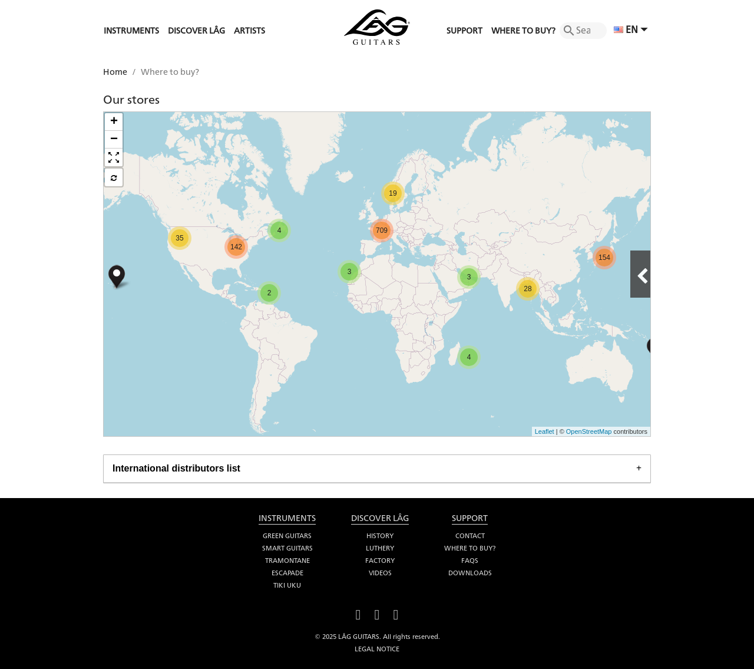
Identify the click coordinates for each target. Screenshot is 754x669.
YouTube (377, 613)
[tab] (377, 469)
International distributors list (176, 468)
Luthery (380, 548)
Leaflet (544, 431)
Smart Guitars (287, 548)
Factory (380, 560)
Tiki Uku (287, 585)
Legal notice (377, 649)
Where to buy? (469, 548)
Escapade (287, 573)
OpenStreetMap (589, 431)
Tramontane (287, 560)
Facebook (358, 613)
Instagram (396, 613)
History (379, 536)
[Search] (583, 30)
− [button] (114, 140)
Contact (470, 536)
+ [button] (114, 122)
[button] (114, 157)
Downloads (470, 573)
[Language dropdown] (632, 31)
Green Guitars (287, 536)
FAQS (469, 560)
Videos (380, 573)
